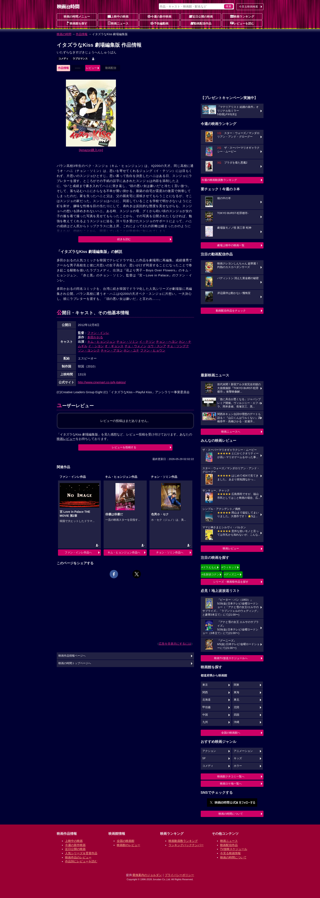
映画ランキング (242, 16)
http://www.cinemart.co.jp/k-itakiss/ (102, 382)
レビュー (91, 68)
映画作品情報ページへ (72, 655)
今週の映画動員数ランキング (219, 180)
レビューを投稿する (124, 447)
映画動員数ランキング (183, 841)
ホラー (238, 765)
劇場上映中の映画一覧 (230, 245)
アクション (209, 751)
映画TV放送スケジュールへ (231, 658)
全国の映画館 (125, 841)
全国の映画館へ (230, 732)
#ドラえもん (209, 567)
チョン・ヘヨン (167, 341)
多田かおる (95, 337)
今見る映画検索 (248, 6)
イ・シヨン (96, 346)
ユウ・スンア (156, 346)
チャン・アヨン (112, 350)
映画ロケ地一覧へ (231, 783)
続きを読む (124, 239)
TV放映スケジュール (233, 849)
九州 (205, 722)
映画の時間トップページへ (74, 663)
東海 (236, 692)
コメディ (63, 58)
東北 (236, 699)
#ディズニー (231, 574)
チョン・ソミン (127, 341)
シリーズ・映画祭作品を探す (230, 581)
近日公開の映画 (201, 16)
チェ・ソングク (178, 346)
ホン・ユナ (131, 350)
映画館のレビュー (128, 845)
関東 (236, 684)
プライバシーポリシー (179, 875)
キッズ (238, 758)
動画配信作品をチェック (231, 310)
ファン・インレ (98, 333)
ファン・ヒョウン (152, 350)
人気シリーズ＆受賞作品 (81, 853)
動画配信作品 (200, 23)
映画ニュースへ (230, 431)
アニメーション (243, 751)
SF (204, 758)
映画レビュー (231, 548)
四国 (236, 714)
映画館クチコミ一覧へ (230, 776)
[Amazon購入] (91, 150)
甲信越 (206, 707)
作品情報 (81, 34)
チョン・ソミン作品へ (169, 552)
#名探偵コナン (210, 574)
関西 (205, 692)
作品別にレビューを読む (81, 861)
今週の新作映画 (159, 16)
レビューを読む (242, 23)
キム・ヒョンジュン (101, 341)
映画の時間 (64, 34)
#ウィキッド (228, 567)
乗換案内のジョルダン (147, 875)
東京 (205, 684)
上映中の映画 (118, 16)
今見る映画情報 (230, 853)
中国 (205, 714)
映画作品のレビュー (78, 857)
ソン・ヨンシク (89, 350)
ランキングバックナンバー (186, 845)
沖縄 (236, 722)
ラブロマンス (80, 58)
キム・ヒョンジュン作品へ (124, 552)
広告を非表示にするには (175, 643)
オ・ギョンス (114, 346)
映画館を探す (76, 23)
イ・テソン (147, 341)
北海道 (206, 699)
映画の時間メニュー (77, 16)
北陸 (236, 707)
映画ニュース (118, 23)
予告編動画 (159, 23)
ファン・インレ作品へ (78, 552)
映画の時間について (230, 813)
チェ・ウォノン (136, 346)
